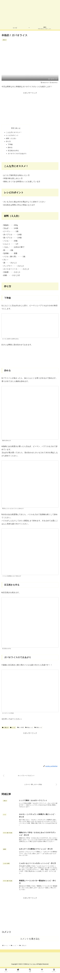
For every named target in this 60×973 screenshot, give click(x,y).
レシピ (12, 728)
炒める (10, 148)
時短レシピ (29, 728)
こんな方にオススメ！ (14, 132)
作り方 (8, 142)
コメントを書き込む (30, 940)
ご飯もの (5, 728)
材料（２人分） (11, 139)
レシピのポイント (12, 135)
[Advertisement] (30, 108)
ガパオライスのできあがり (17, 154)
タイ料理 (20, 728)
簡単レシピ (38, 728)
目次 (13, 128)
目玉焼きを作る (13, 151)
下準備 (10, 145)
